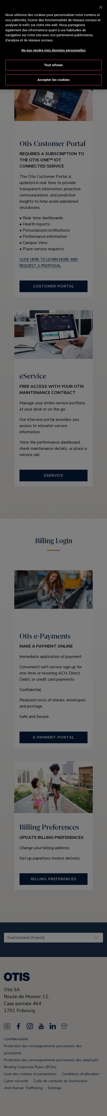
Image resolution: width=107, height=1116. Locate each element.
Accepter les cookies (53, 80)
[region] (53, 44)
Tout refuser (53, 65)
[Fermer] (100, 7)
